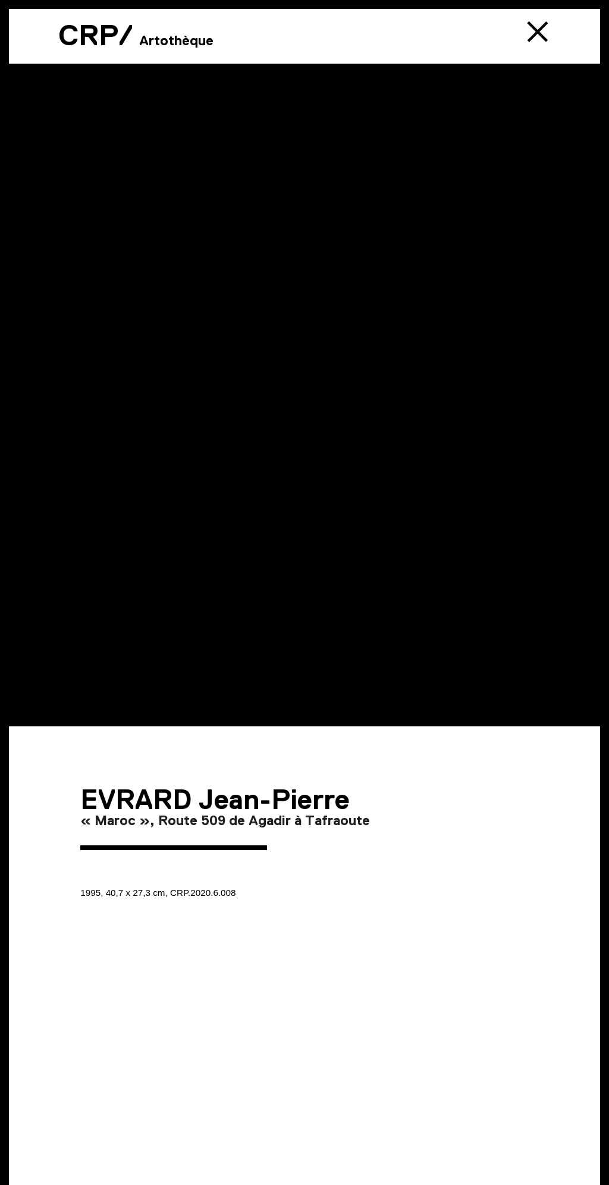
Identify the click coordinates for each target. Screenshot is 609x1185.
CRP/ (95, 35)
